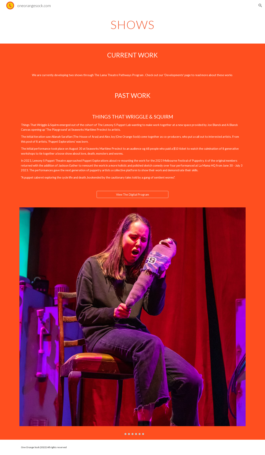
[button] (260, 5)
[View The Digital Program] (132, 194)
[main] (132, 24)
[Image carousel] (132, 321)
